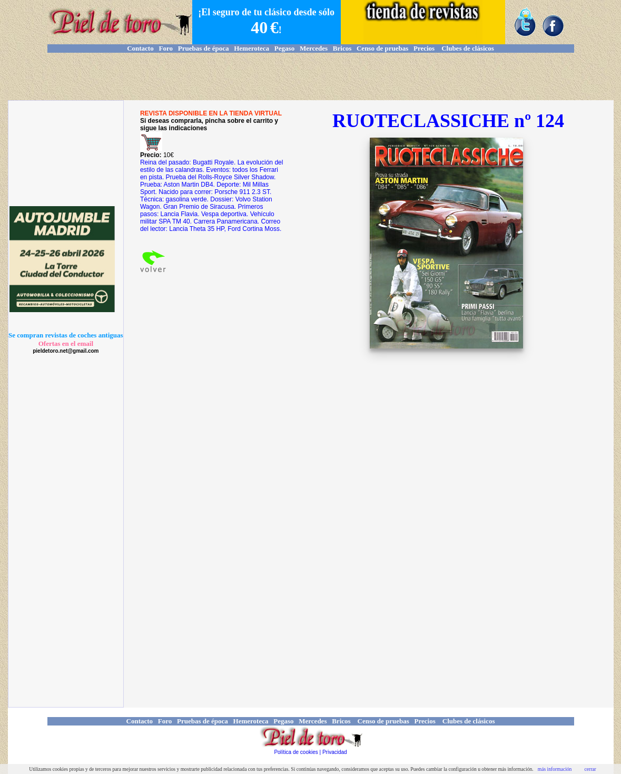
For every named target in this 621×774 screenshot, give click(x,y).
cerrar (590, 769)
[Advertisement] (310, 76)
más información (555, 769)
